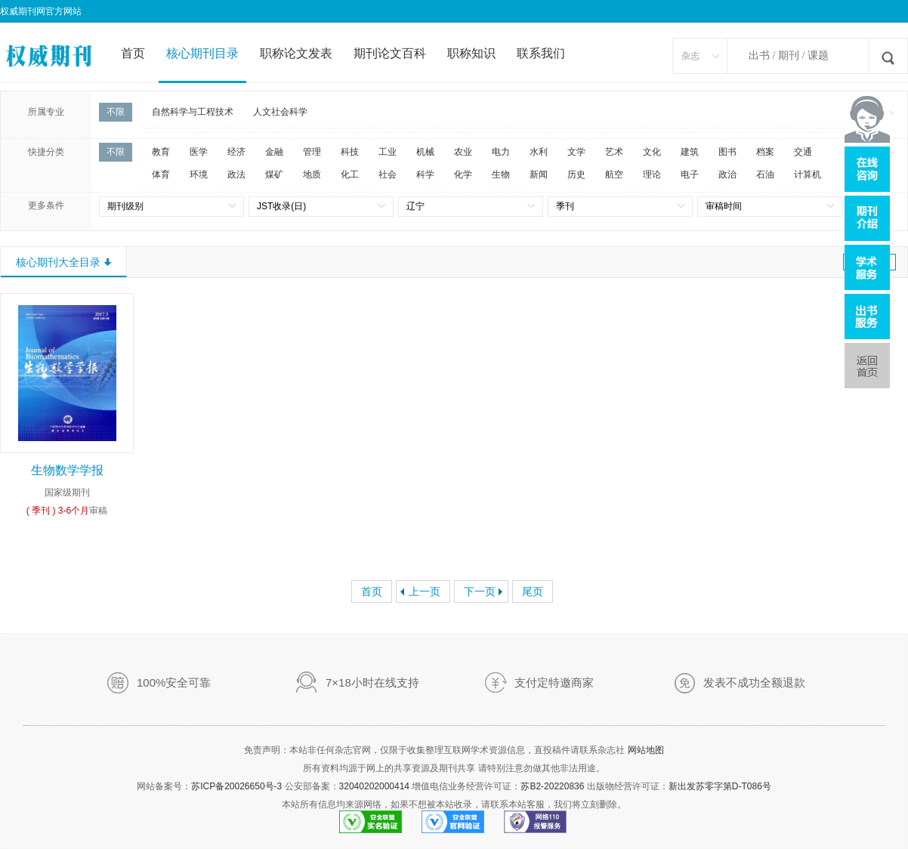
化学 (463, 174)
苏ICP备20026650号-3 (236, 786)
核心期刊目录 (202, 53)
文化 (652, 152)
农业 (463, 152)
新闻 (539, 174)
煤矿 (274, 174)
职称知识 (471, 53)
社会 (387, 174)
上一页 (424, 591)
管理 (312, 152)
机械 (425, 152)
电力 (501, 152)
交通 (803, 152)
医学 (199, 152)
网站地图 (646, 750)
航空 (614, 174)
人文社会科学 (280, 112)
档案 (765, 152)
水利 (539, 152)
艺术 (614, 152)
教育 (161, 152)
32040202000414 (374, 786)
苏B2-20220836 (552, 786)
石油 (765, 174)
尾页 (532, 591)
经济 (236, 152)
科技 (350, 152)
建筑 (690, 152)
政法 (236, 174)
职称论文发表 (296, 53)
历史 (576, 174)
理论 (652, 174)
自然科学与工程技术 (192, 112)
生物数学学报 (67, 470)
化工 (350, 174)
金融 (274, 152)
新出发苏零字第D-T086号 (720, 786)
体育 (161, 174)
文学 (576, 152)
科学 (425, 174)
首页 (133, 53)
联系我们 (541, 53)
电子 (690, 174)
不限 (116, 112)
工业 (387, 152)
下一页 (480, 591)
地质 (312, 174)
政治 (727, 174)
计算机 (807, 174)
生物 (501, 174)
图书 (727, 152)
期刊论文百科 (390, 53)
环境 (199, 174)
